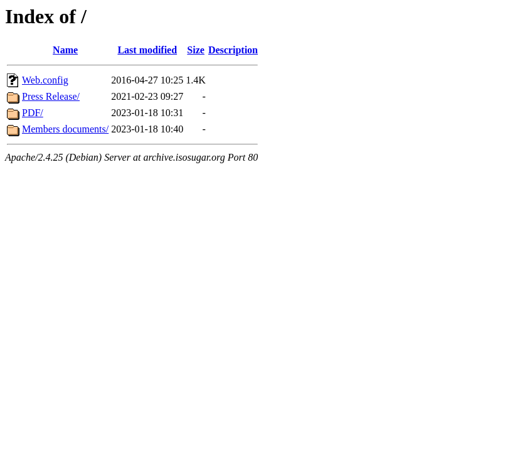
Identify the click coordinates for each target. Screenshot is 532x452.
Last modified (147, 50)
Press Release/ (51, 96)
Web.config (45, 80)
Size (196, 50)
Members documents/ (65, 129)
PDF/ (32, 112)
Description (233, 50)
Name (65, 50)
